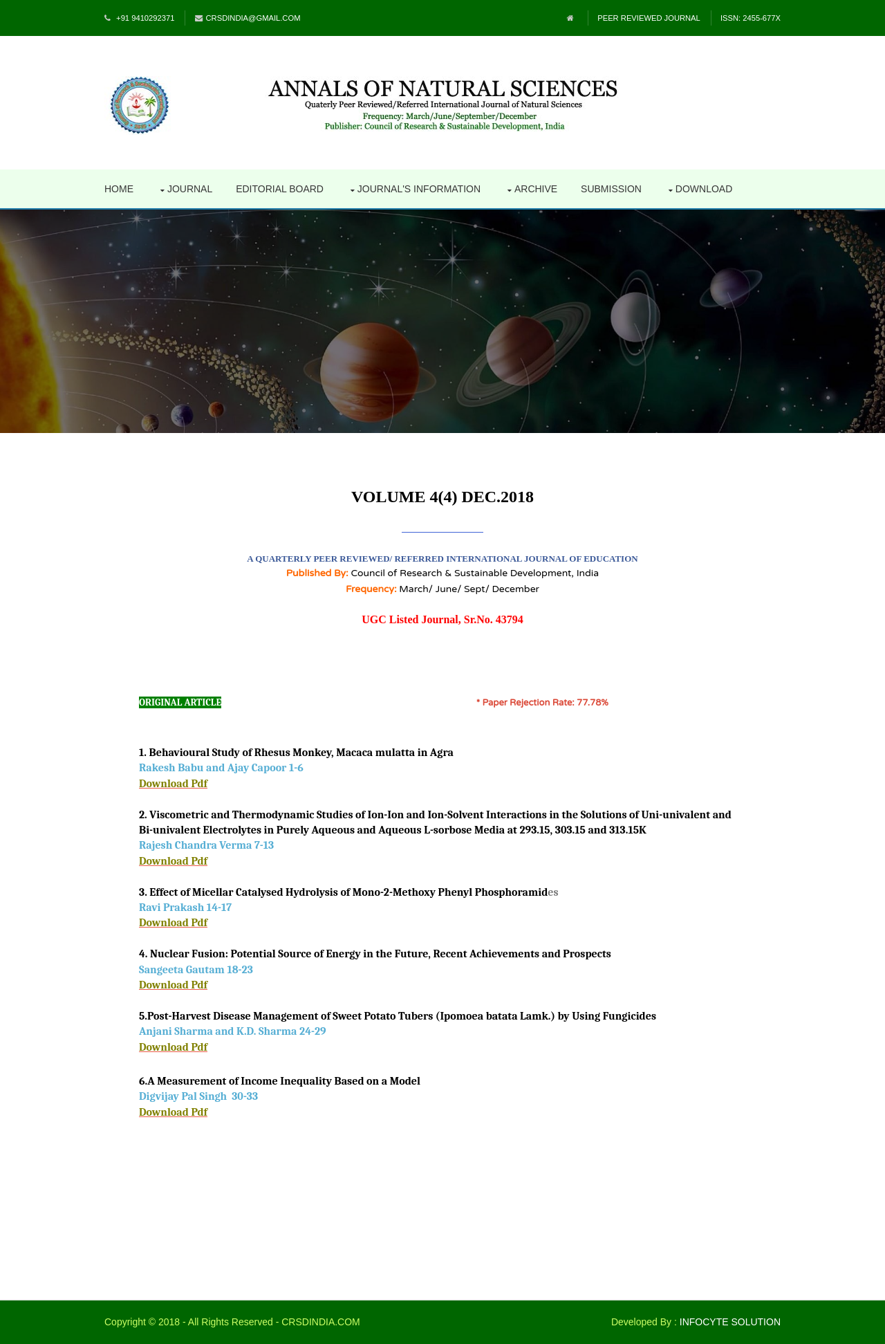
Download (704, 188)
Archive (535, 188)
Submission (611, 188)
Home (118, 188)
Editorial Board (280, 188)
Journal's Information (419, 188)
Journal (189, 188)
